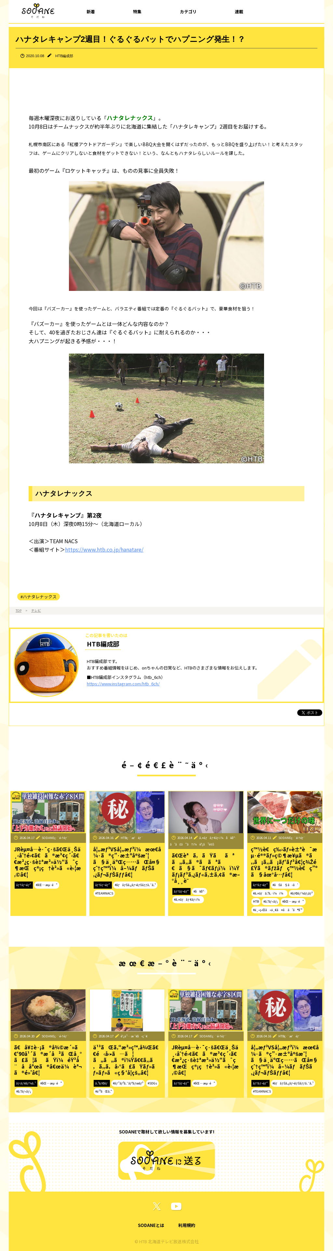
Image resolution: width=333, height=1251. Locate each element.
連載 (239, 11)
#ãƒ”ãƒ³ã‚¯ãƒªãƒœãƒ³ (128, 1083)
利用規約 (186, 1225)
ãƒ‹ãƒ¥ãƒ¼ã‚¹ (26, 1083)
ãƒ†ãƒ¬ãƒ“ (23, 884)
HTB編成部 (64, 56)
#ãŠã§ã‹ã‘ (285, 884)
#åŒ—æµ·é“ (47, 884)
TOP (18, 610)
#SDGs (152, 1083)
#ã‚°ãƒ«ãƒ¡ (270, 901)
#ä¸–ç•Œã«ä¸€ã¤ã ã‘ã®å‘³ (277, 909)
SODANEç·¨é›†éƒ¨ (55, 837)
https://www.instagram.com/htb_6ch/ (123, 684)
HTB (256, 901)
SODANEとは (151, 1225)
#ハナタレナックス (38, 597)
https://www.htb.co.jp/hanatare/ (104, 549)
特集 (137, 11)
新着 (91, 11)
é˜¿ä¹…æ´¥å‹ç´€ (134, 1036)
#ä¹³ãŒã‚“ (103, 1091)
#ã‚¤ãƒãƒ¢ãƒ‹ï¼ (188, 899)
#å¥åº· (199, 891)
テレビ (36, 610)
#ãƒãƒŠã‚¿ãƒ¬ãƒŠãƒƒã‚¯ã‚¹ (135, 884)
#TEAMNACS (104, 893)
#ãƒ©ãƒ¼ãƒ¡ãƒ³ (301, 893)
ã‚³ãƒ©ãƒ (102, 1083)
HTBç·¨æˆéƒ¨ (132, 837)
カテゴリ (188, 11)
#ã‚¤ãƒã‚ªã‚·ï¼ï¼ (269, 893)
